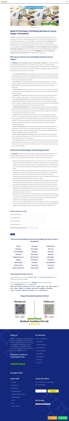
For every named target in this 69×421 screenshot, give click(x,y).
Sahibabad (50, 254)
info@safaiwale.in (42, 384)
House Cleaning (40, 353)
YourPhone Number (27, 221)
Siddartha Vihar (51, 246)
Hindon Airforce (34, 257)
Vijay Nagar (34, 251)
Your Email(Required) (27, 217)
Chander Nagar (34, 268)
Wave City (50, 249)
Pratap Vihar (50, 259)
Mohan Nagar (34, 254)
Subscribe (53, 391)
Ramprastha (34, 265)
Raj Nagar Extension (18, 257)
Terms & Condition (15, 406)
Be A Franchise (14, 385)
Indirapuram (18, 249)
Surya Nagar (34, 246)
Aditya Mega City (50, 262)
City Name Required (27, 224)
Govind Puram (34, 259)
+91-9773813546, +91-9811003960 (45, 382)
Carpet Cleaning (40, 356)
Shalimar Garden (18, 265)
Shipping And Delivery (16, 391)
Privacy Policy (14, 388)
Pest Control (39, 362)
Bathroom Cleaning (41, 347)
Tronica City (50, 265)
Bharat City (51, 251)
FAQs (12, 403)
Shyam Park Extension (18, 268)
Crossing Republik (18, 251)
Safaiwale (38, 50)
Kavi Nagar (34, 262)
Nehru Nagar (50, 257)
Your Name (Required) (28, 214)
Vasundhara (51, 268)
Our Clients (13, 382)
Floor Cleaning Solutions (42, 338)
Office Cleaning (40, 341)
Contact (13, 400)
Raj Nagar (18, 259)
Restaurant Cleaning (41, 350)
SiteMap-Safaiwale (15, 397)
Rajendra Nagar (18, 262)
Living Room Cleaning (41, 344)
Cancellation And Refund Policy (18, 394)
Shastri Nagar (34, 249)
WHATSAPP (62, 418)
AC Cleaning (39, 359)
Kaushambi (18, 254)
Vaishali (18, 246)
